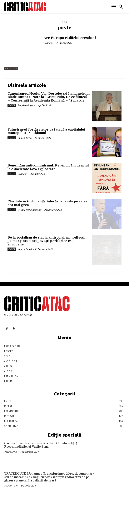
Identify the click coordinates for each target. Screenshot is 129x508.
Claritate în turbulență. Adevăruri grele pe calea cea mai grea (47, 203)
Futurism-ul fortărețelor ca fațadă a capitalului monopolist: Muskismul (46, 131)
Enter (11, 105)
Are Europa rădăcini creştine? (70, 38)
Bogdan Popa (25, 105)
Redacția (48, 43)
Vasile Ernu (10, 451)
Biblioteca (11, 68)
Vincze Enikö (25, 249)
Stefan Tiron (24, 138)
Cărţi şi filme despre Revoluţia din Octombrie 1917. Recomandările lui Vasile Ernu (41, 445)
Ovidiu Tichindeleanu (29, 210)
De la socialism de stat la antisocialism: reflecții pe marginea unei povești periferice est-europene (46, 241)
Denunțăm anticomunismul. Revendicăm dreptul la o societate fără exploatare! (48, 167)
